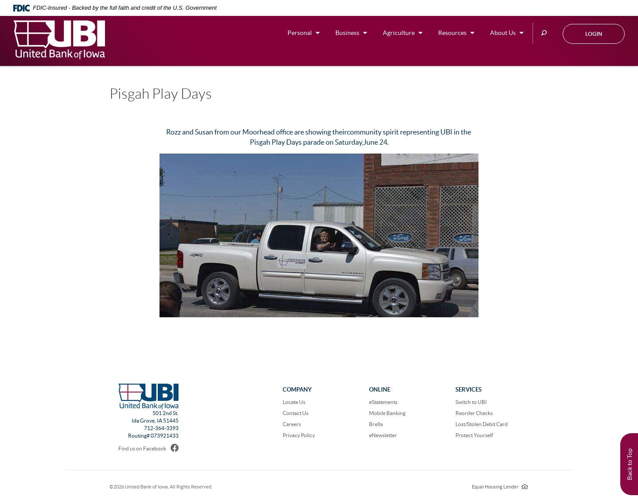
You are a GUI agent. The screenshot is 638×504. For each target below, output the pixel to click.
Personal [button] (300, 32)
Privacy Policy (299, 435)
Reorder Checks (474, 413)
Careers (292, 424)
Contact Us (295, 413)
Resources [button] (452, 32)
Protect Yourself (474, 435)
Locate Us (294, 402)
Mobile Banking (387, 413)
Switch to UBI (471, 402)
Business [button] (347, 32)
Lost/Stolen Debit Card (481, 424)
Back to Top (629, 464)
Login (593, 34)
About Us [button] (503, 32)
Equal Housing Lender (500, 486)
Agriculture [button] (399, 32)
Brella (376, 424)
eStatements (383, 402)
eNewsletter (383, 435)
